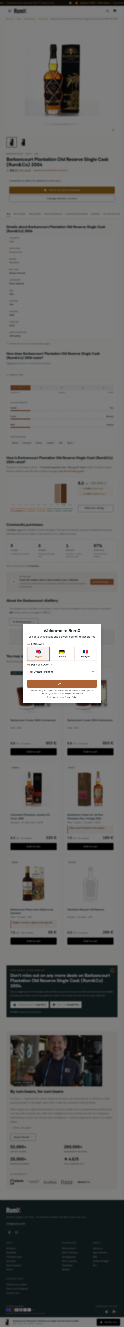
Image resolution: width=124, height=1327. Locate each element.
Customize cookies (55, 697)
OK (62, 683)
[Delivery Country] (62, 672)
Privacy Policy (71, 697)
